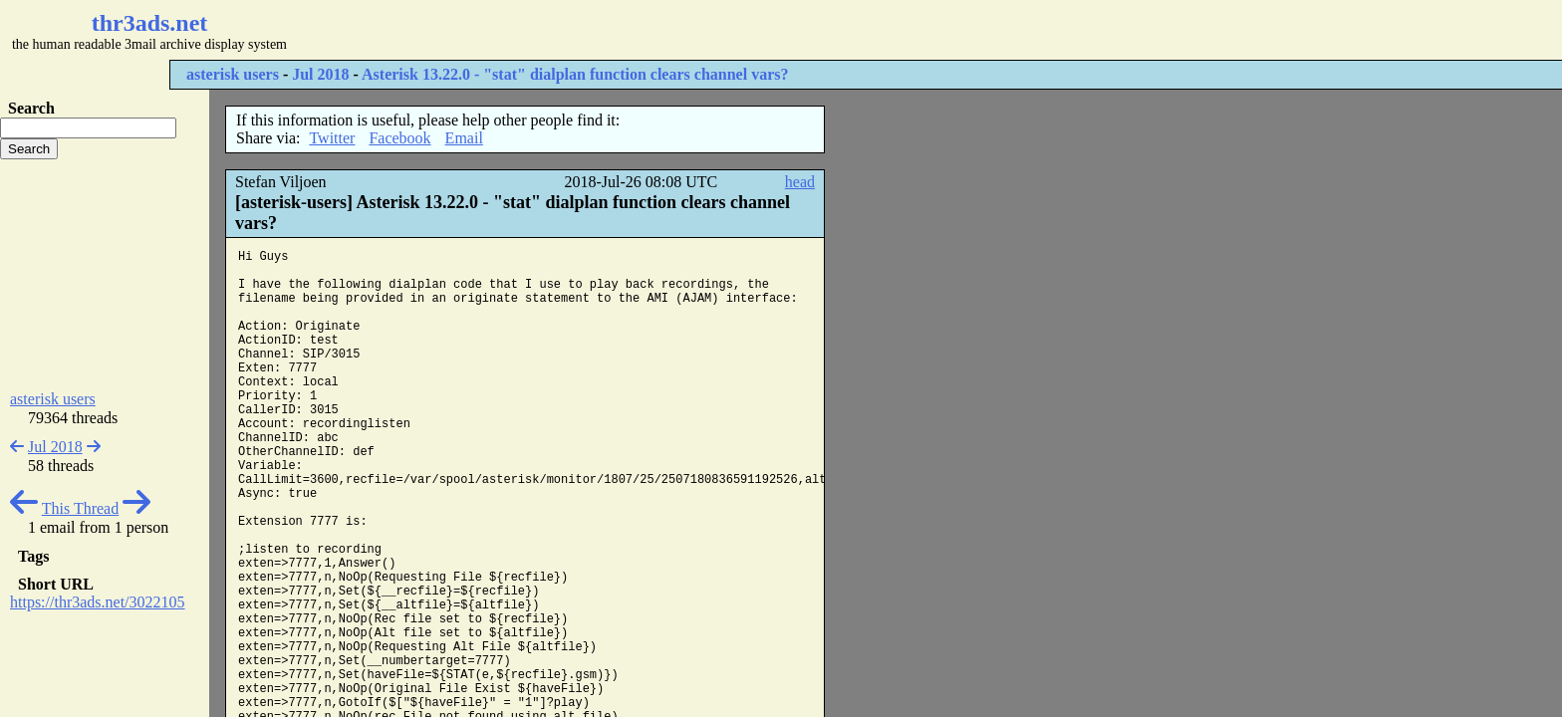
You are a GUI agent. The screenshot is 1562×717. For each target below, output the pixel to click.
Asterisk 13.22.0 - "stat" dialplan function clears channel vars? (575, 74)
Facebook (399, 137)
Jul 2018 (320, 74)
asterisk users (232, 74)
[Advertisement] (594, 30)
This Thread (80, 508)
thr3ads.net (150, 23)
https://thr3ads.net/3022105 (97, 602)
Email (464, 137)
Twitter (332, 137)
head (800, 181)
